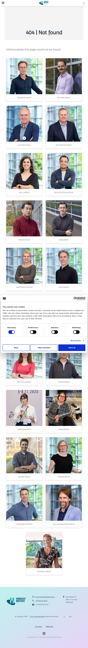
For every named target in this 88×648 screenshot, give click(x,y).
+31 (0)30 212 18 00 (41, 601)
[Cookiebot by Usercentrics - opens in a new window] (75, 298)
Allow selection (44, 348)
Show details (75, 340)
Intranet (38, 626)
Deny (16, 348)
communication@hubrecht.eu (45, 597)
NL (65, 617)
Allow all (71, 348)
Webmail (50, 626)
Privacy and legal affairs (37, 616)
